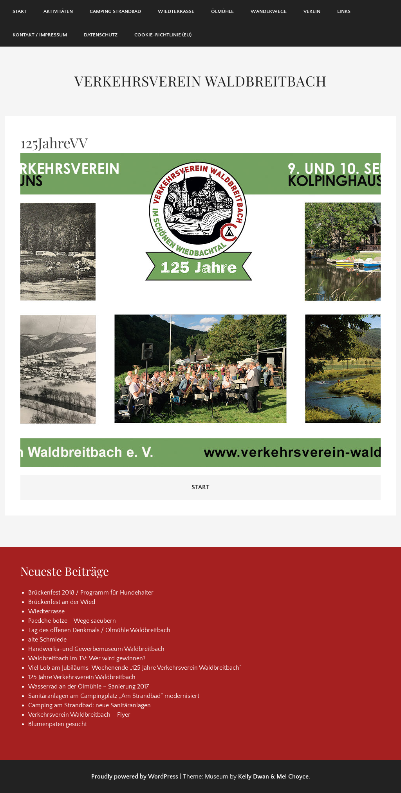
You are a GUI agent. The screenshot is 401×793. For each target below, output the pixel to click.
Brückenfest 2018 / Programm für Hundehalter (91, 592)
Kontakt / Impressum (40, 35)
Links (343, 11)
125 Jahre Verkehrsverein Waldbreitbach (81, 677)
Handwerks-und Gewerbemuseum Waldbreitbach (96, 648)
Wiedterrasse (176, 11)
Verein (311, 11)
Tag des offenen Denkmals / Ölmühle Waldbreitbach (99, 630)
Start (20, 11)
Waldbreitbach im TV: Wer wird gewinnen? (87, 658)
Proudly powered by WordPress (134, 776)
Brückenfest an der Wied (61, 602)
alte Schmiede (47, 639)
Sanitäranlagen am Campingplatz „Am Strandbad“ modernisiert (113, 695)
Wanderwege (269, 11)
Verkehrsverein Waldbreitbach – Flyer (79, 714)
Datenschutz (100, 35)
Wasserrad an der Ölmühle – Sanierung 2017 (88, 686)
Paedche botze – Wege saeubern (72, 620)
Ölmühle (222, 11)
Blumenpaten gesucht (57, 724)
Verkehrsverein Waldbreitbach (200, 80)
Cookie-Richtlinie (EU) (162, 35)
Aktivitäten (58, 11)
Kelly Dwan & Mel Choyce (273, 776)
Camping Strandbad (115, 11)
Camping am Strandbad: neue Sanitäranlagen (89, 705)
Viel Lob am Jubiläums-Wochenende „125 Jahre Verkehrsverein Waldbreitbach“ (135, 667)
